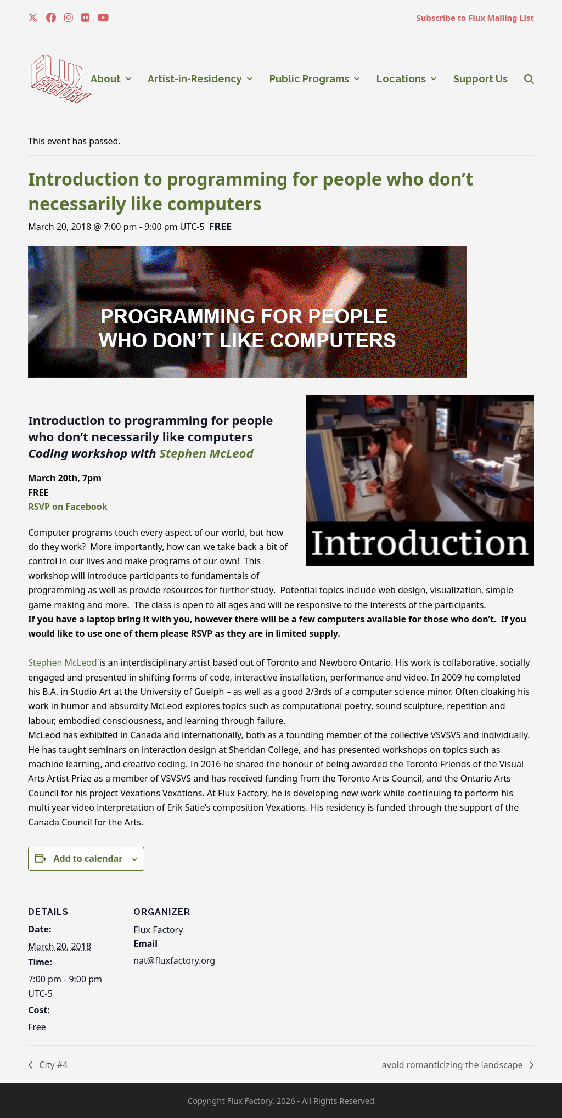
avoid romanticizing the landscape (453, 1065)
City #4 (52, 1065)
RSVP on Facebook (68, 507)
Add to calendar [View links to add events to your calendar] (87, 858)
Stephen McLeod (206, 453)
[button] (529, 79)
